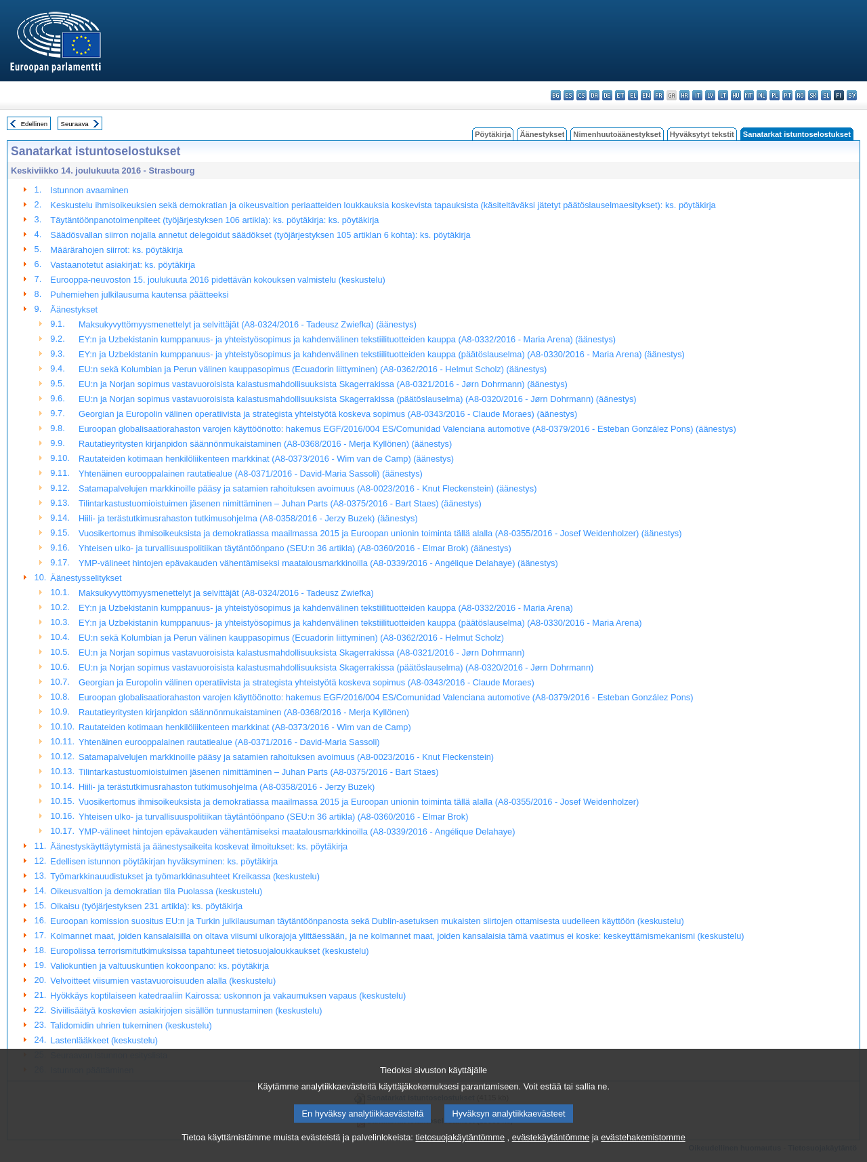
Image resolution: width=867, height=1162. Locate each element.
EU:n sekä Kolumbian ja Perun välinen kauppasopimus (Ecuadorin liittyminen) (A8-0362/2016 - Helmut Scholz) (291, 638)
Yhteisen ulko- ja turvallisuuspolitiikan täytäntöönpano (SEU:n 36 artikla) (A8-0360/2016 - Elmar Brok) (273, 817)
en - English (646, 95)
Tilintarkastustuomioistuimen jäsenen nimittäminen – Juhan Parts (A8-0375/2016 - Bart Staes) (259, 772)
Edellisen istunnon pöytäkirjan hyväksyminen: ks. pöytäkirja (164, 861)
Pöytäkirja (493, 134)
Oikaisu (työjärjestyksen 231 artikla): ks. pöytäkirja (146, 906)
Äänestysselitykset (85, 578)
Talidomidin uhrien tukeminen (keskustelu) (130, 1025)
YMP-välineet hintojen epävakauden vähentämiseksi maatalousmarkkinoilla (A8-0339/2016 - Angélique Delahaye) (297, 831)
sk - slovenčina (813, 95)
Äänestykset (542, 134)
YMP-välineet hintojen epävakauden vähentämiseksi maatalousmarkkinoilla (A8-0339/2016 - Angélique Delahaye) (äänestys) (318, 563)
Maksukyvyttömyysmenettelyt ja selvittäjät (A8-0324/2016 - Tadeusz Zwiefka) (226, 593)
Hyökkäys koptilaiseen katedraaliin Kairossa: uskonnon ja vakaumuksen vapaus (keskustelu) (228, 995)
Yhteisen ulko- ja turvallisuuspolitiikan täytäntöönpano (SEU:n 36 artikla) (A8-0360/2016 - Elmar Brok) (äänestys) (295, 548)
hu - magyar (736, 95)
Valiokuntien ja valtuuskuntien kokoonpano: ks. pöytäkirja (159, 966)
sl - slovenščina (826, 95)
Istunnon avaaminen (89, 190)
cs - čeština (581, 95)
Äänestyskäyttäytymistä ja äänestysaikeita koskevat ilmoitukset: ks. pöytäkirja (198, 846)
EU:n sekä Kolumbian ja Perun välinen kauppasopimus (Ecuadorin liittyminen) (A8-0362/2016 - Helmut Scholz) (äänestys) (313, 369)
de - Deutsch (607, 95)
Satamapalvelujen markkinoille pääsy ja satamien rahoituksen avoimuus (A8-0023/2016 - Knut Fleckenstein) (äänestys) (307, 488)
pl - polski (774, 95)
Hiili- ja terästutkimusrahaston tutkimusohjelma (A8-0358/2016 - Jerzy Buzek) (227, 787)
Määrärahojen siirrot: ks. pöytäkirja (116, 250)
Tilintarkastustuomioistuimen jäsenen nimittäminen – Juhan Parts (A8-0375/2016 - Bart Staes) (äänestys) (280, 503)
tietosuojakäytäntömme (460, 1151)
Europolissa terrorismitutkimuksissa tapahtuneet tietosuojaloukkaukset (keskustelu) (209, 951)
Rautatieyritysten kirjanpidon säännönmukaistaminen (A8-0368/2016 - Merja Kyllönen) (244, 712)
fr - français (659, 95)
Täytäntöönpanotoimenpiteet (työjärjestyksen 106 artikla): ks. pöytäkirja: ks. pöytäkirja (214, 220)
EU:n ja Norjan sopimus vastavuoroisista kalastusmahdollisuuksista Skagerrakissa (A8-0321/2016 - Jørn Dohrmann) (302, 652)
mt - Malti (749, 95)
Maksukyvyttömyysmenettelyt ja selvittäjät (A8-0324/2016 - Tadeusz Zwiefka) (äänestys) (248, 324)
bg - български (556, 95)
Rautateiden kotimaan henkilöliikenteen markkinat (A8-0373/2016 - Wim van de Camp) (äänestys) (266, 459)
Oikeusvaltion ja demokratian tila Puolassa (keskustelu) (156, 891)
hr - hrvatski (684, 95)
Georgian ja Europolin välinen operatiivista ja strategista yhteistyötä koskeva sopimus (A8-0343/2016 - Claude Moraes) (306, 682)
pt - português (787, 95)
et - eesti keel (620, 95)
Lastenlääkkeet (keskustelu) (104, 1040)
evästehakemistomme (643, 1151)
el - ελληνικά (633, 95)
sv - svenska (852, 95)
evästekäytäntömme (551, 1151)
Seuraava (75, 123)
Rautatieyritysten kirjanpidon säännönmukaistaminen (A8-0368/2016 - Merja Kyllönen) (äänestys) (265, 444)
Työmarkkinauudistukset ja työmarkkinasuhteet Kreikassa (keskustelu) (185, 876)
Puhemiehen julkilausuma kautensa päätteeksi (139, 294)
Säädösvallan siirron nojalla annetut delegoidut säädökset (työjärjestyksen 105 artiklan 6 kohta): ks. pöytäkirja (260, 235)
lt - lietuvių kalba (723, 95)
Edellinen (34, 123)
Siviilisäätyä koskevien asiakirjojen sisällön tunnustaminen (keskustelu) (186, 1010)
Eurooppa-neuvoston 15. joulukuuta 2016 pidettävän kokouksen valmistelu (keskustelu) (217, 280)
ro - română (800, 95)
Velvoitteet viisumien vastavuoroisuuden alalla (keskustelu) (163, 981)
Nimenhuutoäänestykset (616, 134)
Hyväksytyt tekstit (702, 134)
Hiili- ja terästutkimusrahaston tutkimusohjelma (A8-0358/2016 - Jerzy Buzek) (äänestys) (248, 518)
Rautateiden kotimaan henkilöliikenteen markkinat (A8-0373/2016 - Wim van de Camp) (245, 727)
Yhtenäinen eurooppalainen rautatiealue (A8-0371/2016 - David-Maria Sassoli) (229, 742)
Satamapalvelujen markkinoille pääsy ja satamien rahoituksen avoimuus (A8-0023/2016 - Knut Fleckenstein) (286, 757)
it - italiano (697, 95)
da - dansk (594, 95)
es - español (569, 95)
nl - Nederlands (762, 95)
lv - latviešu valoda (710, 95)
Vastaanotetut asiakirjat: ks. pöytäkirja (122, 265)
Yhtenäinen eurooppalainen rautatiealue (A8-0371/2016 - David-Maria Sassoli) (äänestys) (251, 473)
